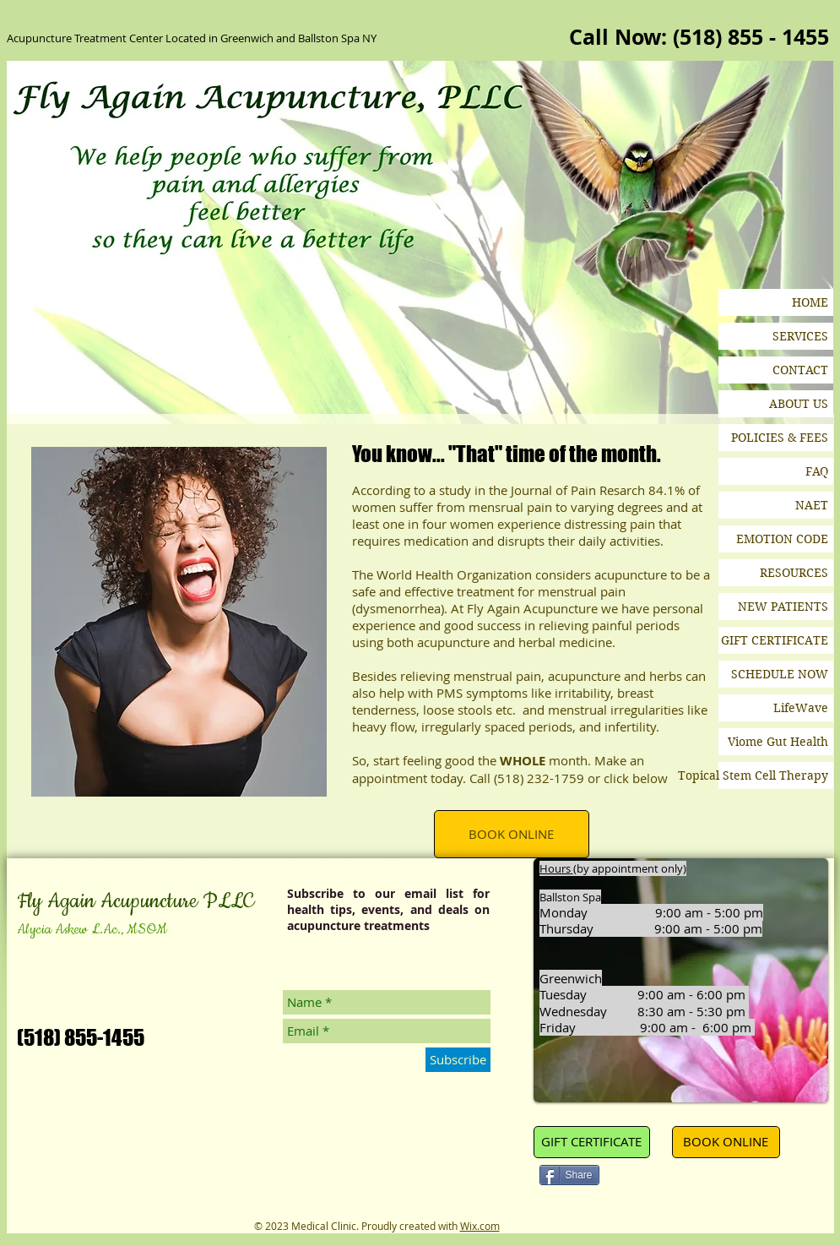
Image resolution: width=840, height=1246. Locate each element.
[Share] (569, 1175)
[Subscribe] (457, 1059)
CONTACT (800, 370)
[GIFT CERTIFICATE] (592, 1142)
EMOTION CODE (782, 539)
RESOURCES (794, 572)
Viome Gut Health (778, 741)
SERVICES (800, 336)
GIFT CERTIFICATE (774, 640)
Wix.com (480, 1225)
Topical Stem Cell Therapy (773, 775)
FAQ (816, 471)
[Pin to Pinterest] (635, 1176)
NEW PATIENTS (783, 606)
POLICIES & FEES (779, 437)
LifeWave (800, 707)
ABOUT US (798, 403)
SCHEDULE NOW (779, 674)
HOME (810, 302)
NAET (811, 505)
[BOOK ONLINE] (511, 834)
